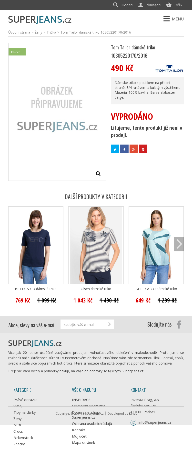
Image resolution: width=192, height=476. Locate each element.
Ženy (17, 418)
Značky (19, 443)
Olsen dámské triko (96, 289)
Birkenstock (23, 437)
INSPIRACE (81, 399)
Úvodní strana (19, 32)
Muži (17, 424)
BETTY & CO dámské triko (36, 289)
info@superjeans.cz (155, 422)
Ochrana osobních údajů (92, 423)
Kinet (133, 464)
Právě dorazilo (25, 399)
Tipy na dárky (24, 412)
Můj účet (79, 436)
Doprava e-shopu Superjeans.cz (86, 415)
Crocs (18, 431)
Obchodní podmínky (88, 405)
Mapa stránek (83, 442)
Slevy (17, 405)
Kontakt (78, 429)
